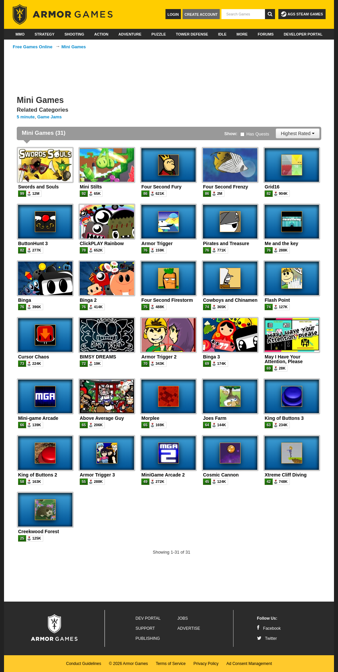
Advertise (189, 628)
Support (145, 628)
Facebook (269, 628)
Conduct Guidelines (83, 663)
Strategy (44, 34)
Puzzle (158, 34)
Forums (266, 34)
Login (173, 14)
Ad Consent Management (249, 663)
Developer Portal (303, 34)
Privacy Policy (206, 663)
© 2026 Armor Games (128, 663)
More (242, 34)
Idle (222, 34)
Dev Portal (148, 618)
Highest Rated (298, 133)
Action (101, 34)
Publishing (148, 638)
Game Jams (49, 116)
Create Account (201, 14)
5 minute (26, 116)
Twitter (267, 638)
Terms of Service (171, 663)
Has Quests (254, 133)
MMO (19, 34)
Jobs (183, 618)
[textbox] (243, 14)
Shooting (74, 34)
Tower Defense (192, 34)
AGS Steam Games (302, 14)
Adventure (129, 34)
